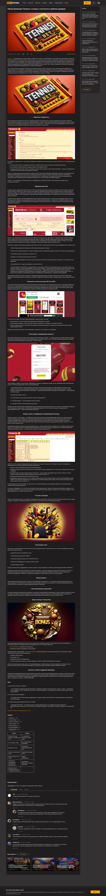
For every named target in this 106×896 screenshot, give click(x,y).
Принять (95, 892)
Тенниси (9, 58)
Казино (66, 2)
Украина (51, 2)
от (71, 54)
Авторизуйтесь (11, 785)
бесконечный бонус (32, 651)
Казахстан (30, 2)
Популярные (14, 789)
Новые (21, 789)
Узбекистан (37, 2)
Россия (24, 2)
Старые (26, 789)
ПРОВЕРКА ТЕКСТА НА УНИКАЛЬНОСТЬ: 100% (19, 710)
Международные (59, 2)
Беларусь (44, 2)
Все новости (23, 854)
